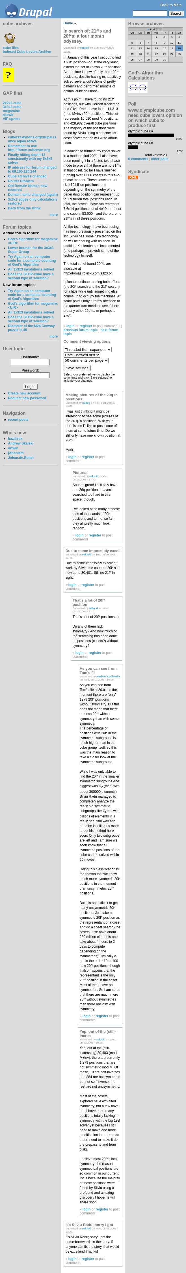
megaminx (11, 111)
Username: (30, 357)
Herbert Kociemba (108, 676)
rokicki (84, 47)
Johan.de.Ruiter (21, 458)
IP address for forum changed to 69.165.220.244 (32, 169)
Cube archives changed (27, 176)
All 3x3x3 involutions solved (31, 269)
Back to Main (170, 5)
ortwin (13, 448)
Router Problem (21, 181)
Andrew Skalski (20, 443)
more (53, 215)
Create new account (24, 393)
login (70, 326)
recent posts (18, 420)
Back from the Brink (24, 208)
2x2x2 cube (12, 103)
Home (68, 23)
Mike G (93, 608)
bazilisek (15, 439)
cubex (86, 402)
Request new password (27, 398)
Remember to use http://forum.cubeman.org (29, 148)
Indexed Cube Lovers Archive (27, 52)
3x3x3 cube (12, 107)
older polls (159, 159)
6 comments (138, 159)
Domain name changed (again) (33, 195)
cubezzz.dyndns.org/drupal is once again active (32, 139)
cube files (11, 46)
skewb (8, 115)
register (85, 326)
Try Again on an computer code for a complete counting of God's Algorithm (32, 261)
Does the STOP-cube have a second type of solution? (30, 276)
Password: (30, 370)
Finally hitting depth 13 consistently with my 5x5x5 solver (30, 159)
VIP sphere (12, 119)
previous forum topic (81, 330)
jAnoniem (15, 453)
